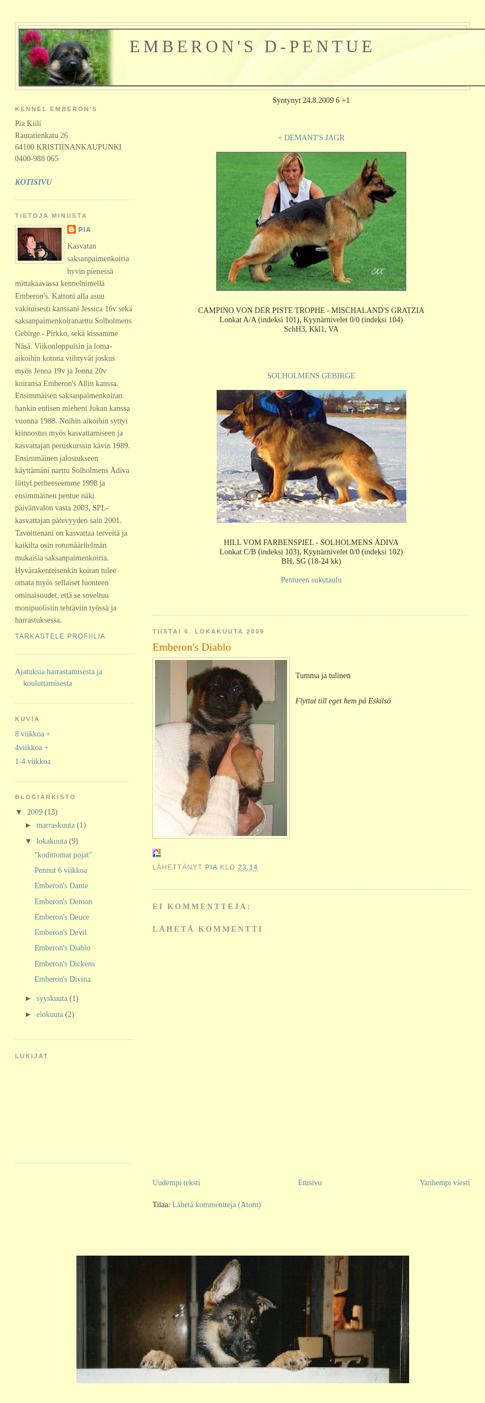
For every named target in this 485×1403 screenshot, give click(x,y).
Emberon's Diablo (63, 947)
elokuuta (50, 1014)
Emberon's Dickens (65, 963)
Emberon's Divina (63, 979)
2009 (36, 811)
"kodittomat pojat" (63, 854)
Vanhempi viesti (445, 1182)
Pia (84, 230)
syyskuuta (52, 998)
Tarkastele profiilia (60, 636)
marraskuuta (56, 825)
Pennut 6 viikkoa (61, 870)
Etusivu (310, 1182)
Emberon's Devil (61, 932)
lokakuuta (52, 841)
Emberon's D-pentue (252, 46)
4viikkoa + (31, 747)
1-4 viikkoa (33, 761)
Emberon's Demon (63, 901)
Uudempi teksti (176, 1182)
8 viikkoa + (33, 733)
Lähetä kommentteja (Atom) (216, 1204)
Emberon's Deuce (62, 916)
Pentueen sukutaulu (311, 579)
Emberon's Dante (61, 885)
